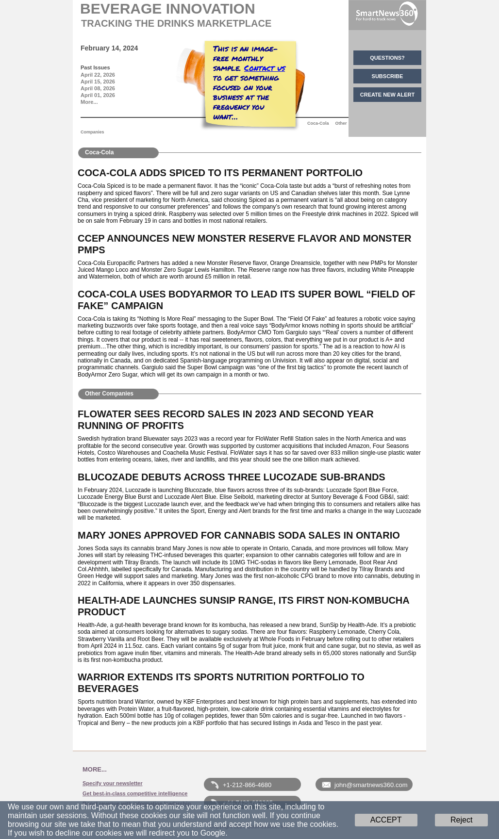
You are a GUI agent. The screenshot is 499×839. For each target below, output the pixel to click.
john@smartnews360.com (370, 785)
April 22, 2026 (98, 75)
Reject (461, 820)
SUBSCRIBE (387, 76)
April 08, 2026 (98, 88)
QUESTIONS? (387, 58)
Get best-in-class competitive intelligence (135, 793)
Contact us (264, 67)
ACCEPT (386, 820)
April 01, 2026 (98, 95)
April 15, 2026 (98, 81)
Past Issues (95, 67)
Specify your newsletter (113, 783)
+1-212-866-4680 (247, 785)
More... (89, 102)
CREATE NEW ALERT (387, 95)
